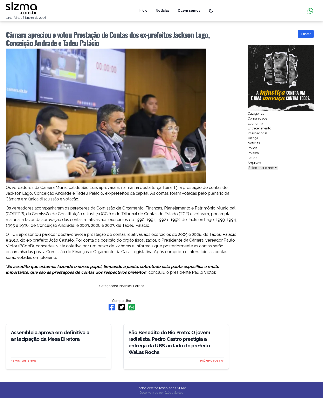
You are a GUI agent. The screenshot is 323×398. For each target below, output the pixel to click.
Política (138, 286)
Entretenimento (259, 128)
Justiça (253, 138)
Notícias (163, 11)
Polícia (252, 148)
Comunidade (257, 118)
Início (143, 11)
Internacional (257, 133)
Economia (255, 123)
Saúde (252, 158)
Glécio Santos (174, 392)
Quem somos (189, 11)
